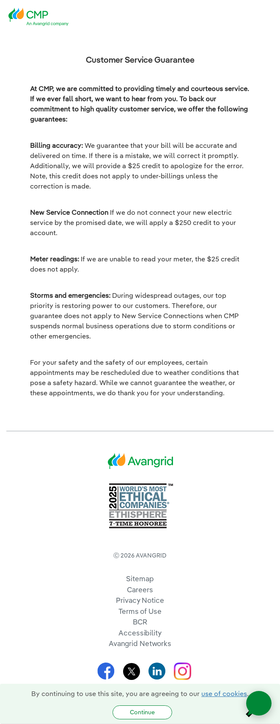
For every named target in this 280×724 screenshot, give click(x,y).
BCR (140, 621)
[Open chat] (259, 703)
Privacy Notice (140, 600)
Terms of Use (140, 611)
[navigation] (267, 17)
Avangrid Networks (140, 643)
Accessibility (140, 632)
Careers (140, 589)
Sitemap (140, 578)
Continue (142, 712)
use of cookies (224, 693)
